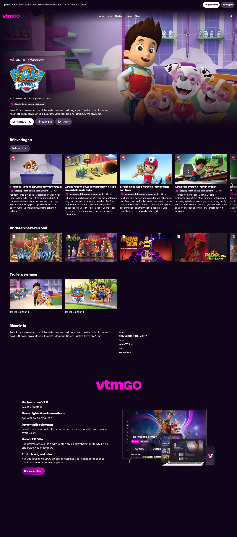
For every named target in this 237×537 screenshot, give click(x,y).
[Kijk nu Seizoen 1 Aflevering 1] (22, 121)
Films (128, 16)
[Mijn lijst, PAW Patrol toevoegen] (44, 121)
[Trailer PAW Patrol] (63, 121)
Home (100, 16)
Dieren (143, 335)
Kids (137, 16)
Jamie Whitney (126, 344)
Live (109, 16)
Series (118, 16)
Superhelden (131, 335)
